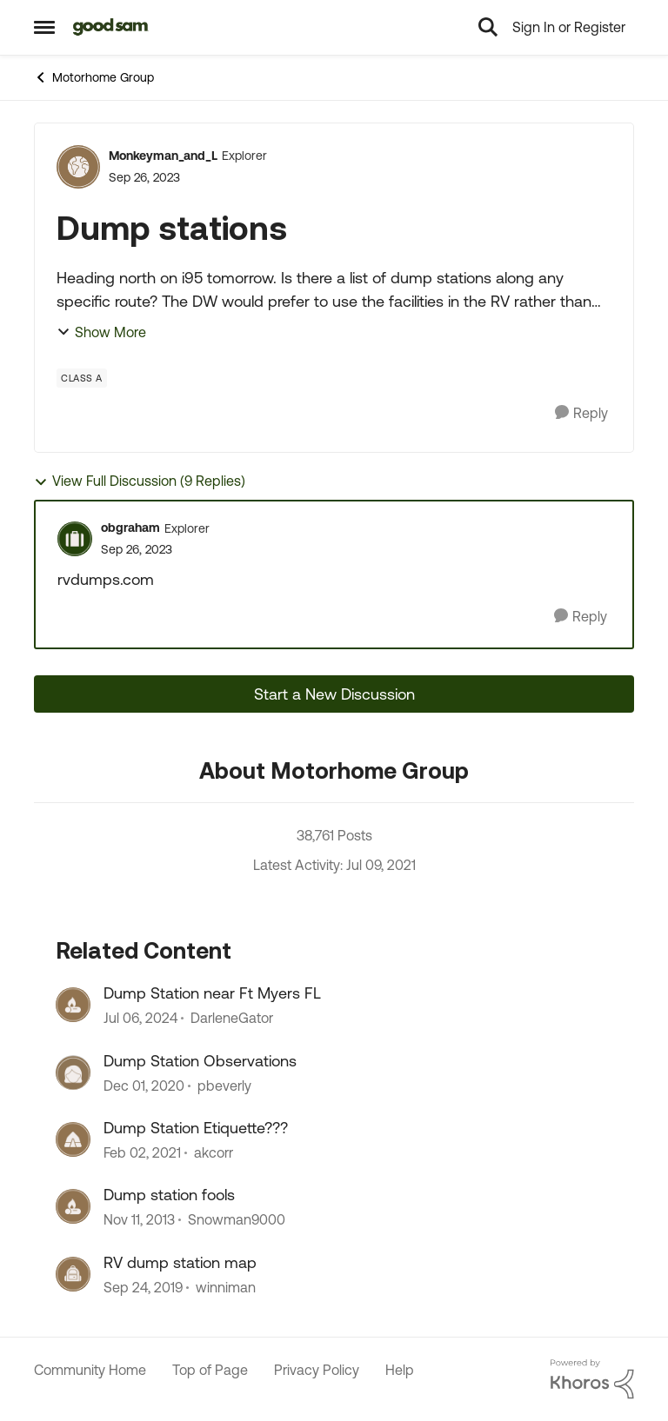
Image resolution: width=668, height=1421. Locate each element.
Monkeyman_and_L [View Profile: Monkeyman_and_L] (163, 156)
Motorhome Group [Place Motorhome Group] (94, 77)
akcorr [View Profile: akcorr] (213, 1152)
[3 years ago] (140, 1018)
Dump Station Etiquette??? (196, 1128)
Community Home (90, 1370)
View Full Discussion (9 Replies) (139, 481)
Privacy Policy (316, 1370)
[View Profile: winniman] (73, 1274)
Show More (101, 332)
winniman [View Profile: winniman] (226, 1287)
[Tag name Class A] (82, 378)
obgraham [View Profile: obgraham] (130, 528)
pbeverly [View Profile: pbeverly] (224, 1085)
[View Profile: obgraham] (74, 538)
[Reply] (581, 413)
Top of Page (210, 1370)
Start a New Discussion (334, 694)
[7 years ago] (143, 1287)
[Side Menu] (44, 27)
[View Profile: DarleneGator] (73, 1004)
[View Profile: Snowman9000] (73, 1206)
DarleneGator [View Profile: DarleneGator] (231, 1018)
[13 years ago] (139, 1220)
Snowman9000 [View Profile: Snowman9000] (236, 1220)
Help (399, 1370)
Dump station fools (169, 1194)
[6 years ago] (144, 1085)
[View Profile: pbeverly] (73, 1072)
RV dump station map (180, 1262)
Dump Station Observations (200, 1061)
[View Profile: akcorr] (73, 1139)
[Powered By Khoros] (592, 1379)
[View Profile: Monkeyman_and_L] (78, 167)
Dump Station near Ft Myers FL (212, 993)
